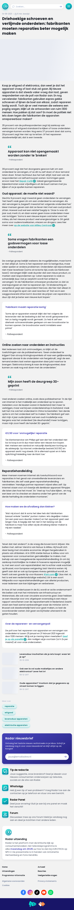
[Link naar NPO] (41, 904)
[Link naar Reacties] (55, 871)
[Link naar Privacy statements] (55, 881)
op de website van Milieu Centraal (33, 225)
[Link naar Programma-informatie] (19, 875)
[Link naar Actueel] (55, 867)
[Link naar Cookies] (37, 885)
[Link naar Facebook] (23, 892)
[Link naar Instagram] (30, 892)
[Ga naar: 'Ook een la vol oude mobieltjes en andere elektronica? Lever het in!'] (37, 673)
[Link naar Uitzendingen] (19, 871)
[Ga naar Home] (5, 6)
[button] (60, 6)
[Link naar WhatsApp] (50, 892)
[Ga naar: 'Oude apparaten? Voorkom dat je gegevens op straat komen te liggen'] (37, 688)
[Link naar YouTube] (43, 892)
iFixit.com (49, 574)
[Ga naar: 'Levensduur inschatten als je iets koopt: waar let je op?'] (37, 659)
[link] (9, 706)
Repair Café (26, 181)
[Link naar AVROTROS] (32, 904)
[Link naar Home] (19, 867)
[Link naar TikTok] (37, 892)
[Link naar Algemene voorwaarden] (19, 881)
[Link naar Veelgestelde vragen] (55, 875)
